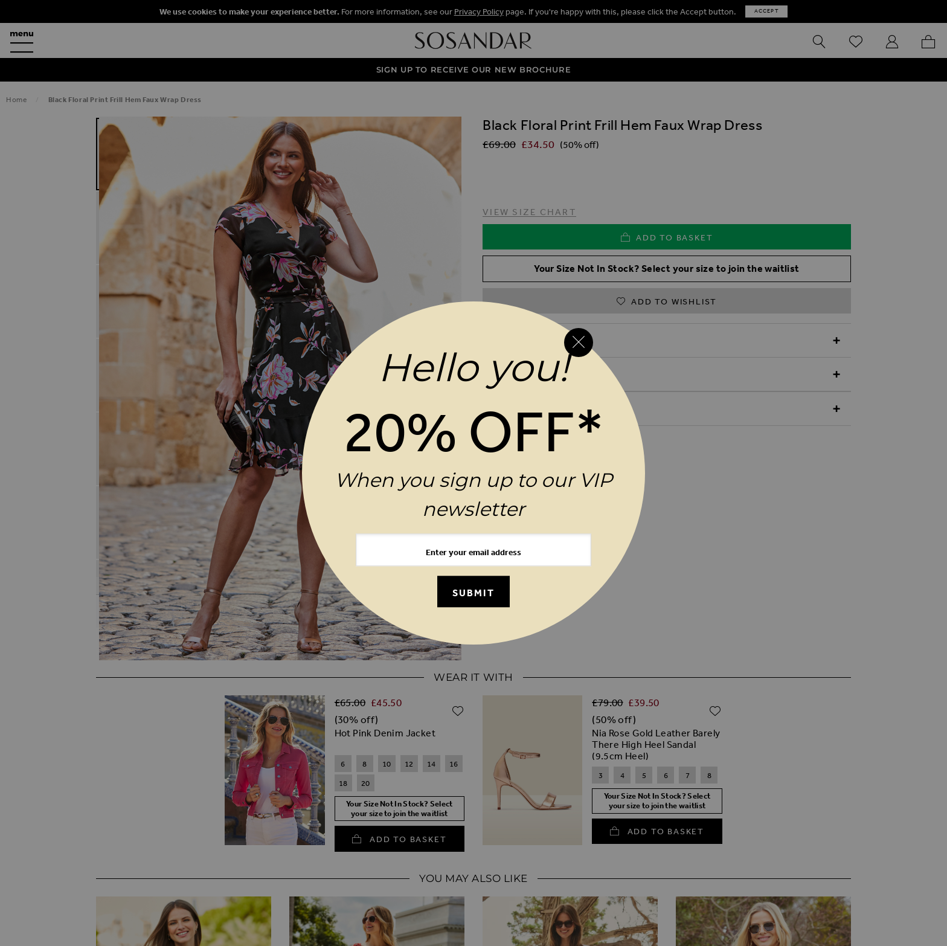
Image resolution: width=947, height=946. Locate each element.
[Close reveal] (578, 342)
